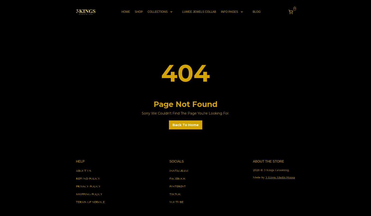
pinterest (177, 186)
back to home (185, 125)
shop (139, 11)
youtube (176, 202)
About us (83, 170)
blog (257, 11)
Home (126, 11)
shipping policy (89, 194)
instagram (178, 170)
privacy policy (88, 186)
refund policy (88, 178)
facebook (177, 178)
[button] (162, 11)
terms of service (90, 202)
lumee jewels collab (199, 11)
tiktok (175, 194)
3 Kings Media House (280, 177)
